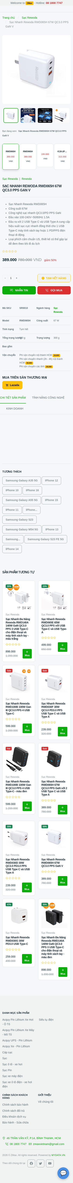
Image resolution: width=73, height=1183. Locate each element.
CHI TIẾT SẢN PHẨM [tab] (13, 397)
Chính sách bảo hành (15, 1104)
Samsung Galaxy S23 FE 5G (46, 539)
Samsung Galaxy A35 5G (22, 480)
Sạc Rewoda (29, 17)
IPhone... (31, 509)
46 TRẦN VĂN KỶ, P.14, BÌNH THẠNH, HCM (31, 1138)
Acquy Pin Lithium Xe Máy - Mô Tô (18, 1032)
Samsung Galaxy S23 (19, 519)
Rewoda (27, 178)
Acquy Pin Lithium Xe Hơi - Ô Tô (17, 1022)
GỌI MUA (54, 290)
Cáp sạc (7, 1052)
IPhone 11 (12, 509)
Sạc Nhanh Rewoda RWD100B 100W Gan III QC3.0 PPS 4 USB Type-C (18, 708)
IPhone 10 (12, 490)
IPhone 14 (12, 549)
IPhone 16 (32, 490)
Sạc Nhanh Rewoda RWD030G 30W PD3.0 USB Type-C (17, 941)
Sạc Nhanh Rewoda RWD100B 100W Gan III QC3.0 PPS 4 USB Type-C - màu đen (18, 786)
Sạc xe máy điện (12, 1076)
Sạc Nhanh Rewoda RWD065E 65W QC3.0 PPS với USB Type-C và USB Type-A (54, 626)
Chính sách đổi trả (13, 1110)
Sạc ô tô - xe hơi (12, 1064)
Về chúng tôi (45, 1101)
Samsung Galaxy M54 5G (22, 529)
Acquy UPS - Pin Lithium (17, 1040)
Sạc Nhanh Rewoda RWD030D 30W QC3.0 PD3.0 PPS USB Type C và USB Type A (18, 866)
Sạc (4, 1058)
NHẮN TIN (19, 290)
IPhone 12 (51, 480)
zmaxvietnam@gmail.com (46, 1144)
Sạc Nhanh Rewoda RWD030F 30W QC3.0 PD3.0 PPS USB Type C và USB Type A (53, 710)
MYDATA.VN (58, 1155)
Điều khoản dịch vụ (14, 1116)
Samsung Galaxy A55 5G (22, 500)
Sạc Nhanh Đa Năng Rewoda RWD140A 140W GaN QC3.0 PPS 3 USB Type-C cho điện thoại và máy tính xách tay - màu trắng (18, 629)
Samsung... (13, 539)
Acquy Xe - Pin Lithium (16, 1046)
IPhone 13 (51, 529)
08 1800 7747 (15, 1144)
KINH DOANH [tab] (14, 408)
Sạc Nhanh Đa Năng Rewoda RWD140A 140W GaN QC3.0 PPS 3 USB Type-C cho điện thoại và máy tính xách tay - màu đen (53, 947)
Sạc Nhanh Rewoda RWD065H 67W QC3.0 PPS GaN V (53, 863)
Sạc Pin (7, 1070)
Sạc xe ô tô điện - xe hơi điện (17, 1084)
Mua (27, 653)
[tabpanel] (36, 488)
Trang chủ (8, 17)
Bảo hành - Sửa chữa (15, 1122)
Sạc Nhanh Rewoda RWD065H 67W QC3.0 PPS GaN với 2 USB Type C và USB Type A (54, 788)
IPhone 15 (51, 500)
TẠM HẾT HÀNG (54, 278)
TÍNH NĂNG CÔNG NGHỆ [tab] (48, 397)
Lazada (12, 385)
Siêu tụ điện (46, 1019)
